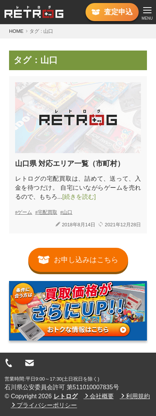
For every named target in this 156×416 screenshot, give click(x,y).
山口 (67, 212)
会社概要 (99, 396)
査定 (112, 12)
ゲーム (24, 212)
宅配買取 (47, 212)
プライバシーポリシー (44, 405)
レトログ (66, 396)
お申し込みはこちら (78, 260)
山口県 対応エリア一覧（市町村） (69, 163)
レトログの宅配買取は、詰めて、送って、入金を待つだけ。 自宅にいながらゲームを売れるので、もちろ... (78, 187)
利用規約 (135, 396)
